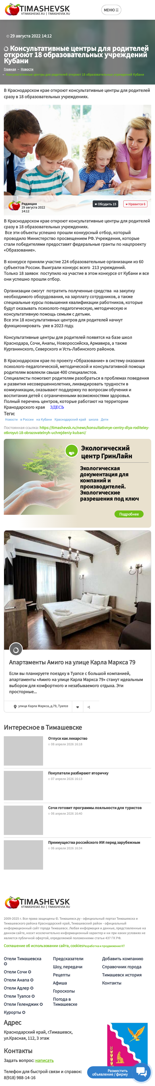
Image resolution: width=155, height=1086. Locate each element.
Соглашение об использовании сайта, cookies (43, 945)
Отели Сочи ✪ (17, 971)
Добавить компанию (122, 958)
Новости (11, 419)
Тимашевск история (122, 974)
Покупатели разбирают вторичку (78, 772)
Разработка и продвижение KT (104, 946)
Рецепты (61, 974)
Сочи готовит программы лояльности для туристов (95, 807)
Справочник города (121, 966)
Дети (104, 419)
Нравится (135, 204)
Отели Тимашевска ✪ (22, 961)
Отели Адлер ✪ (18, 987)
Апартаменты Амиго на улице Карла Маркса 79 (72, 662)
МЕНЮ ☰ (111, 9)
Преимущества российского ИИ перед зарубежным (94, 842)
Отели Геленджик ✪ (23, 1004)
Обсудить (105, 204)
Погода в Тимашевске (65, 1001)
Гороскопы (64, 990)
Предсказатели (68, 958)
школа (93, 419)
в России (27, 419)
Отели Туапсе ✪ (19, 995)
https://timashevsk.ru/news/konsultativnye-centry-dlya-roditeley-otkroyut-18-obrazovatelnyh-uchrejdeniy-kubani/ (76, 430)
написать (44, 1060)
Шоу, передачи (67, 966)
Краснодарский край (70, 419)
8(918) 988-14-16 (19, 1077)
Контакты (111, 982)
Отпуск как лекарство (67, 738)
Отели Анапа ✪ (18, 979)
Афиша (60, 982)
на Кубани (44, 419)
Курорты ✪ (14, 1012)
